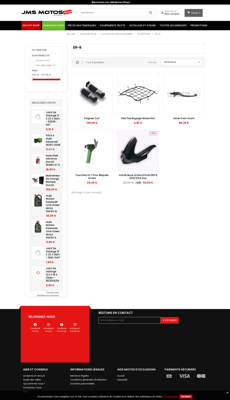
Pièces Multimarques (82, 25)
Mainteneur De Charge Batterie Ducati (53, 181)
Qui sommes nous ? (34, 373)
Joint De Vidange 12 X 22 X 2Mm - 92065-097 (53, 119)
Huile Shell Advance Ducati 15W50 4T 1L (53, 161)
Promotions (199, 25)
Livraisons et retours (34, 365)
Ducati (121, 365)
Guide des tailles (32, 369)
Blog (25, 381)
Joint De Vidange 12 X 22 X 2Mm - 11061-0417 (53, 253)
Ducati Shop (31, 25)
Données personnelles (82, 373)
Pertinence (182, 62)
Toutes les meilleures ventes (48, 295)
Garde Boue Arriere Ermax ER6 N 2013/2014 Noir (138, 176)
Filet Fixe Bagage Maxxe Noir (138, 118)
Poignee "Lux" (92, 118)
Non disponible (45, 65)
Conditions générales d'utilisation (88, 369)
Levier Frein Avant (184, 118)
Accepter (186, 396)
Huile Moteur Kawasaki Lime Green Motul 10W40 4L (53, 204)
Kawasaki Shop (53, 25)
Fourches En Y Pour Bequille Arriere (92, 176)
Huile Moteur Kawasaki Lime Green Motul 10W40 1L (53, 230)
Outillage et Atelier (142, 25)
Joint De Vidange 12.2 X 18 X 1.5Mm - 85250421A (52, 275)
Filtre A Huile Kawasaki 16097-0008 (53, 141)
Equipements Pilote (112, 25)
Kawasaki (122, 369)
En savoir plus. (170, 396)
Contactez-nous (32, 377)
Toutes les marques (173, 25)
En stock (43, 60)
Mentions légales (79, 365)
